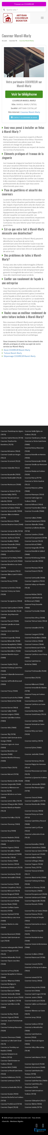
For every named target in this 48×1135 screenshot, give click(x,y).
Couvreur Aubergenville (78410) (12, 947)
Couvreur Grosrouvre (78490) (35, 1067)
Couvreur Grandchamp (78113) (35, 714)
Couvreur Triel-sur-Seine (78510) (36, 621)
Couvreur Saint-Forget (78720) (35, 994)
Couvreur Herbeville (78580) (10, 994)
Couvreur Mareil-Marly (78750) (11, 647)
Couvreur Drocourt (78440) (10, 901)
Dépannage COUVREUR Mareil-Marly (19, 356)
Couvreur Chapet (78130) (9, 1107)
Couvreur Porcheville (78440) (35, 611)
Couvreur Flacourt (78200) (10, 621)
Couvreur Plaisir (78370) (9, 767)
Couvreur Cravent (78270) (33, 964)
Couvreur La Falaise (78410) (10, 508)
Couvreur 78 (13, 41)
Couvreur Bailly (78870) (9, 494)
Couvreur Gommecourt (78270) (11, 867)
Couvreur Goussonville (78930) (11, 511)
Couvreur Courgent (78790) (34, 634)
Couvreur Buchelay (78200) (34, 711)
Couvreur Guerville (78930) (34, 561)
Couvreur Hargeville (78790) (34, 548)
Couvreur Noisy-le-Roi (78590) (35, 987)
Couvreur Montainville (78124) (11, 611)
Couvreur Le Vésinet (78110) (10, 491)
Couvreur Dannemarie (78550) (35, 521)
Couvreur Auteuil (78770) (33, 977)
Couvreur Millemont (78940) (34, 684)
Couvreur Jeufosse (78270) (10, 538)
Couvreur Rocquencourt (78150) (36, 894)
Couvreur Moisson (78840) (10, 521)
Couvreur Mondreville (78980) (35, 804)
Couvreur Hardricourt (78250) (35, 1000)
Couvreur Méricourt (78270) (10, 891)
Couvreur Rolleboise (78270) (10, 1077)
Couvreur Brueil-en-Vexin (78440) (12, 524)
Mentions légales (16, 1121)
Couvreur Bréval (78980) (33, 544)
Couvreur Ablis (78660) (8, 727)
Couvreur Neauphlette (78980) (11, 644)
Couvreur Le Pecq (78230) (10, 971)
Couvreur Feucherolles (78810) (35, 508)
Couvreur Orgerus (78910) (10, 847)
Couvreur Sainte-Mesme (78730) (12, 438)
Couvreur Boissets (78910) (34, 701)
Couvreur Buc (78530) (8, 857)
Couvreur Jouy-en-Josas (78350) (12, 997)
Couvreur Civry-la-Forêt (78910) (11, 561)
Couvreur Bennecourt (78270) (35, 647)
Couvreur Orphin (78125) (9, 664)
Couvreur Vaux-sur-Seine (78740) (36, 851)
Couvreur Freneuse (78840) (34, 644)
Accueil (4, 41)
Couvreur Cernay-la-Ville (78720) (12, 531)
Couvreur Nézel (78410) (9, 548)
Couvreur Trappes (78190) (34, 864)
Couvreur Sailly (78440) (9, 711)
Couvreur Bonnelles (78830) (34, 844)
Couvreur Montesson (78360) (11, 484)
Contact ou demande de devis (24, 117)
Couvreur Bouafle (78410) (33, 651)
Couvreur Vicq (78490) (8, 831)
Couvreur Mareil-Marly (30, 112)
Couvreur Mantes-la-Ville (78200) (12, 781)
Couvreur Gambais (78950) (34, 721)
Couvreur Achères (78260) (34, 641)
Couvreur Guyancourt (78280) (35, 854)
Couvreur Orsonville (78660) (34, 511)
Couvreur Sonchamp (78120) (10, 874)
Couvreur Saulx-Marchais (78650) (36, 1080)
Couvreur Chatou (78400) (9, 861)
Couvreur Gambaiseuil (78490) (11, 854)
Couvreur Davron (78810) (9, 707)
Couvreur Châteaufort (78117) (35, 1100)
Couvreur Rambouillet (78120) (11, 478)
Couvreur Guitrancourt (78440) (35, 897)
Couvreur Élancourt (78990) (10, 990)
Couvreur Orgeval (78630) (10, 1017)
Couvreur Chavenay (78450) (10, 824)
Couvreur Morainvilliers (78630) (35, 637)
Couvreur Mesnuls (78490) (34, 904)
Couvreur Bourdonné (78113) (11, 534)
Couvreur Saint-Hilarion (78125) (35, 1057)
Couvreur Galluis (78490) (33, 518)
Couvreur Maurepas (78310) (34, 494)
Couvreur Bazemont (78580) (10, 934)
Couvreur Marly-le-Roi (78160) (11, 701)
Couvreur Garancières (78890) (35, 847)
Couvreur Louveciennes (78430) (12, 897)
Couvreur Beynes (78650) (33, 891)
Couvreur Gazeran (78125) (34, 541)
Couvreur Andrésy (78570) (34, 741)
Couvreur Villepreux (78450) (10, 980)
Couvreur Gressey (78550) (34, 811)
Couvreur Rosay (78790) (9, 581)
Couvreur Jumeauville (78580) (35, 784)
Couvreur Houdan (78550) (9, 1094)
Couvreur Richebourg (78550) (35, 558)
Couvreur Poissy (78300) (9, 691)
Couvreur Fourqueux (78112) (10, 571)
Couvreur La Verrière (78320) (10, 588)
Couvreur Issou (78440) (33, 1077)
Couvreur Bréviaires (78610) (10, 451)
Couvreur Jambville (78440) (34, 754)
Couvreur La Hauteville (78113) (11, 1087)
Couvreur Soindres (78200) (34, 534)
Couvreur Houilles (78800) (9, 541)
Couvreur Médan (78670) (33, 594)
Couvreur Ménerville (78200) (10, 641)
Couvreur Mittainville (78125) (10, 957)
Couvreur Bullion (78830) (33, 857)
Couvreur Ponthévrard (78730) (11, 1104)
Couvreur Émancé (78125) (34, 571)
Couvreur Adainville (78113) (10, 468)
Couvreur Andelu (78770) (33, 1107)
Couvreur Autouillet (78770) (34, 627)
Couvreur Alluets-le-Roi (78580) (35, 877)
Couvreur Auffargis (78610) (34, 861)
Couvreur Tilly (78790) (8, 734)
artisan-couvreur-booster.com (19, 1118)
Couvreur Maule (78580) (9, 904)
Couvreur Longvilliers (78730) (11, 1000)
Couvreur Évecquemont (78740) (36, 538)
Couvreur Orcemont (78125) (10, 461)
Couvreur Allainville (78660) (34, 524)
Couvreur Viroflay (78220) (9, 1014)
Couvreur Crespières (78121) (11, 887)
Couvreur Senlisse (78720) (34, 1024)
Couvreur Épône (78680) (33, 747)
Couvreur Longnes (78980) (10, 714)
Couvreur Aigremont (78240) (34, 1064)
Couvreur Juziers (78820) (33, 997)
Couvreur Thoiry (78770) (33, 867)
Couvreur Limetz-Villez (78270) (11, 801)
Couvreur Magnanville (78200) (35, 901)
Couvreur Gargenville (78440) (11, 784)
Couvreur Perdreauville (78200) (35, 671)
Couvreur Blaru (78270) (32, 677)
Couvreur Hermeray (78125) (34, 761)
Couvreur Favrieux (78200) (10, 884)
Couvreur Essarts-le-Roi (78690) (12, 697)
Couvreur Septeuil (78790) (10, 914)
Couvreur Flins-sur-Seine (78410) (36, 911)
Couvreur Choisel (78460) (33, 797)
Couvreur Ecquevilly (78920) (10, 637)
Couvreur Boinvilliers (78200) (10, 651)
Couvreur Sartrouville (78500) (35, 578)
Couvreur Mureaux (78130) (34, 568)
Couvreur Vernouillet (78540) (10, 877)
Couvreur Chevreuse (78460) (11, 1037)
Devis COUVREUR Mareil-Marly (17, 350)
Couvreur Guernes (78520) (10, 864)
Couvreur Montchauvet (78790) (11, 504)
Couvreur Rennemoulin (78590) (35, 461)
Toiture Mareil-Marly (13, 353)
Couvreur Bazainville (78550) (10, 474)
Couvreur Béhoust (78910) (34, 504)
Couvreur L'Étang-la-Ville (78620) (12, 804)
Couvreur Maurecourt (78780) (35, 957)
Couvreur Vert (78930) (32, 990)
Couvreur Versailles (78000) (10, 851)
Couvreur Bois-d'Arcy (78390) (35, 617)
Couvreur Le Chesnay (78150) (35, 887)
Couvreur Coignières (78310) (35, 581)
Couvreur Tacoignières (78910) (11, 601)
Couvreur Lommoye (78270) (10, 1080)
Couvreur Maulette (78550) (10, 837)
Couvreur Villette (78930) (33, 1104)
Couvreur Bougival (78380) (10, 894)
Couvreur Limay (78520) (33, 1017)
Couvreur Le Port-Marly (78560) (11, 558)
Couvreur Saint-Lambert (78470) (12, 608)
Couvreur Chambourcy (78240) (35, 438)
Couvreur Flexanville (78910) (10, 544)
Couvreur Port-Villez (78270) (10, 817)
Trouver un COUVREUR (24, 4)
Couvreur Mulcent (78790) (9, 774)
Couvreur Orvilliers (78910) (34, 954)
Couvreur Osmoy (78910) (33, 980)
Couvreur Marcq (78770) (33, 478)
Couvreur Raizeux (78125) (33, 914)
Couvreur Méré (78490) (9, 1067)
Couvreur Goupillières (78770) (35, 801)
